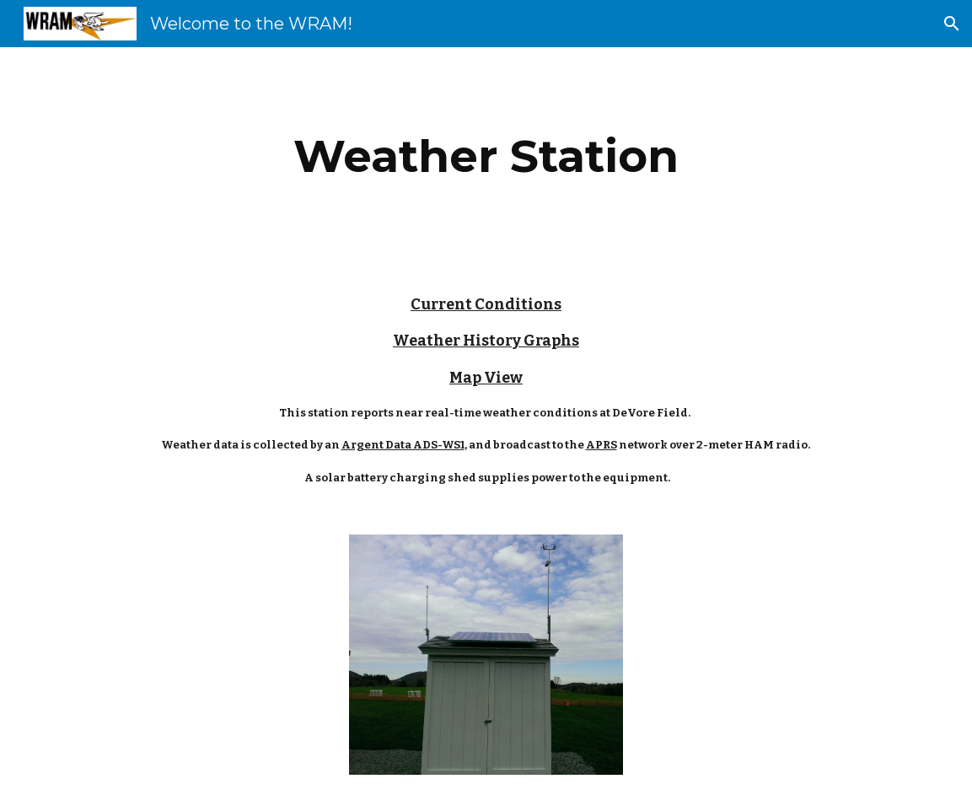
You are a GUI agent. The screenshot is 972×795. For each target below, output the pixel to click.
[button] (952, 23)
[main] (485, 156)
